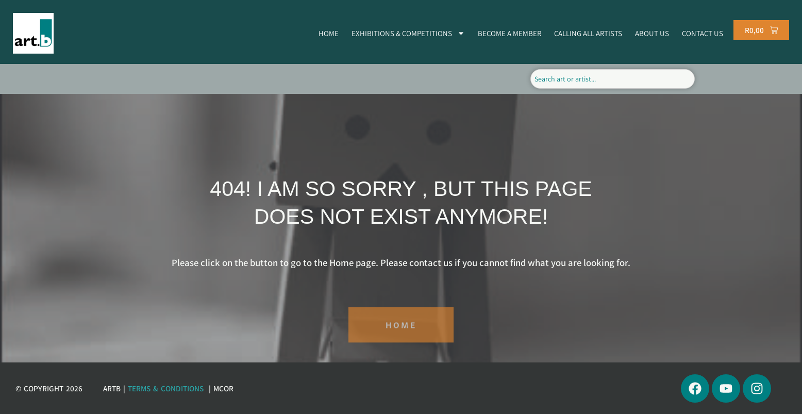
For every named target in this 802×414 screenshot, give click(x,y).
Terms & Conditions (166, 388)
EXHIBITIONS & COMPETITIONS (408, 33)
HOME (329, 33)
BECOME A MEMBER (509, 33)
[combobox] (612, 79)
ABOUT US (652, 33)
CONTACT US (702, 33)
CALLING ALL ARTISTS (588, 33)
